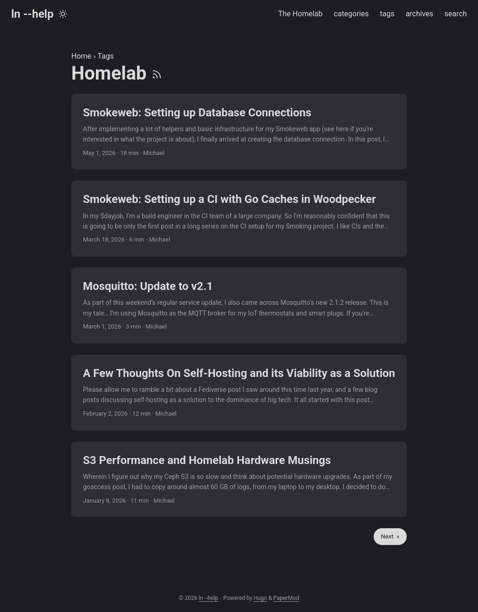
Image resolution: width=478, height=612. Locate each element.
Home (81, 56)
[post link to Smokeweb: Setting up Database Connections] (239, 131)
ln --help (32, 13)
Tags (106, 56)
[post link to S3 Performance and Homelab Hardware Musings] (239, 479)
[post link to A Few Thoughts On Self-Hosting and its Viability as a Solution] (239, 392)
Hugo (260, 598)
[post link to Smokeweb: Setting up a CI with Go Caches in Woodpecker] (239, 218)
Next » (390, 536)
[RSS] (156, 73)
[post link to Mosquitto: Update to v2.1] (239, 305)
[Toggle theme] (62, 14)
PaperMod (286, 598)
